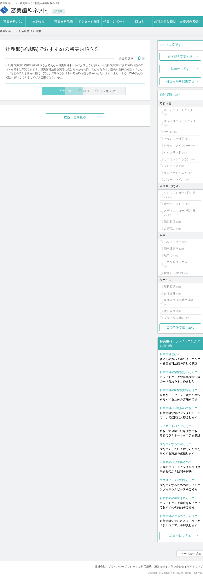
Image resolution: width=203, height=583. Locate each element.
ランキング (121, 91)
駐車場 (168, 255)
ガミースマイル (174, 179)
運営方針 (159, 566)
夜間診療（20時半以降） (180, 300)
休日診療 (169, 311)
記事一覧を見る (180, 536)
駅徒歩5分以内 (173, 273)
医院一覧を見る (75, 117)
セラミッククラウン (177, 159)
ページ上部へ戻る (191, 553)
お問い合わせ (176, 566)
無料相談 (169, 286)
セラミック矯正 (174, 138)
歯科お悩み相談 (165, 21)
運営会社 (100, 566)
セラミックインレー (177, 145)
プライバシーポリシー (121, 566)
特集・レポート (114, 21)
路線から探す (180, 69)
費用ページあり (174, 204)
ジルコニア (171, 166)
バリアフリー (172, 241)
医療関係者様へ (190, 21)
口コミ (139, 21)
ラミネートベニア (175, 172)
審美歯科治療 (63, 21)
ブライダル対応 (174, 318)
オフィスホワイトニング (180, 121)
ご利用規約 (145, 566)
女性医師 (169, 293)
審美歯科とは (12, 21)
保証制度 (169, 221)
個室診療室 (171, 248)
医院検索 (38, 21)
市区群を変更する (180, 56)
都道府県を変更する (180, 81)
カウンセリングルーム (178, 262)
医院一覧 (34, 91)
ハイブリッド (172, 152)
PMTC (168, 132)
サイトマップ (195, 566)
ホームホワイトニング (178, 110)
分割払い (169, 228)
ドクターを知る (89, 21)
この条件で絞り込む (180, 327)
